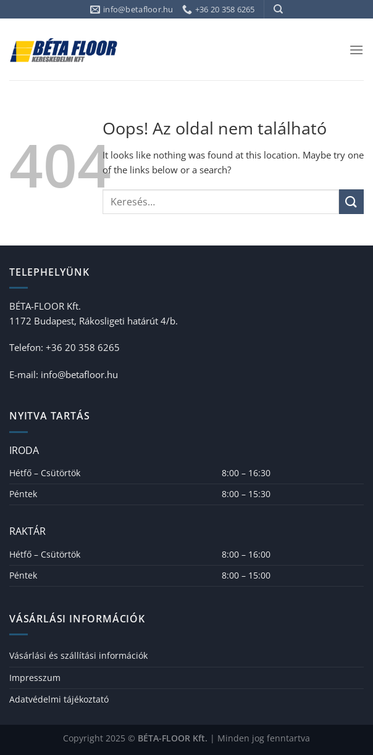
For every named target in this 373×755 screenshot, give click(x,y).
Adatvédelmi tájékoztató (59, 699)
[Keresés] (278, 9)
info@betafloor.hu (79, 374)
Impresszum (35, 677)
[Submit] (351, 201)
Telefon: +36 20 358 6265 (64, 347)
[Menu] (356, 50)
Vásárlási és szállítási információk (78, 655)
